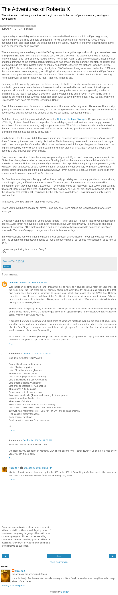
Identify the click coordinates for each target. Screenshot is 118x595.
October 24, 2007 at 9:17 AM (37, 353)
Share (6, 266)
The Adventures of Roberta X (36, 9)
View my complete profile (13, 585)
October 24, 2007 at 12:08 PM (37, 440)
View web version (59, 562)
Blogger (65, 592)
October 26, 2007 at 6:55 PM (38, 468)
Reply (12, 344)
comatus (13, 282)
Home (59, 556)
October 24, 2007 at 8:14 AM (33, 282)
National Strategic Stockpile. (72, 119)
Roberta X (14, 468)
